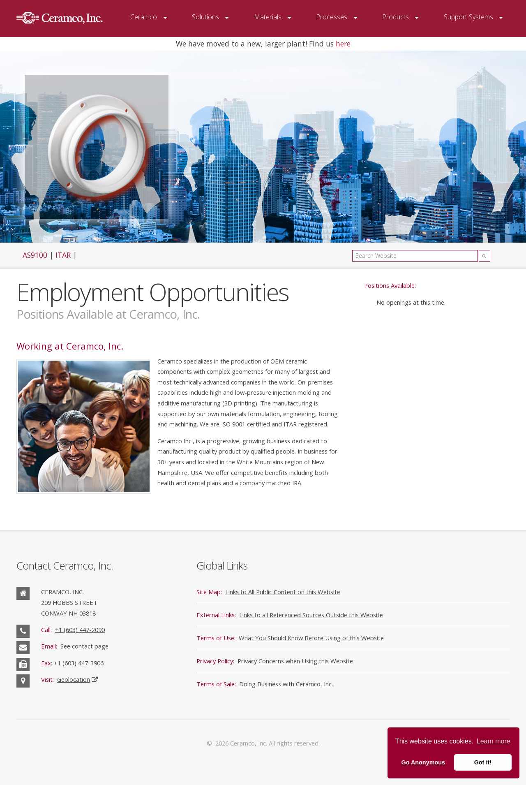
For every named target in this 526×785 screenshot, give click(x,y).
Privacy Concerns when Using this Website (295, 661)
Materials (267, 16)
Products (395, 16)
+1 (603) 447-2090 (80, 629)
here (343, 44)
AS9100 (35, 255)
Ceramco (143, 16)
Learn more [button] (493, 741)
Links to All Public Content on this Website (282, 592)
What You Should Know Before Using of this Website (311, 638)
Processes (331, 16)
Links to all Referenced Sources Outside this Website (311, 615)
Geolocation (73, 679)
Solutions (205, 16)
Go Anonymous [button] (423, 762)
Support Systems (468, 16)
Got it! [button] (482, 762)
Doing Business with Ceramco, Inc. (286, 684)
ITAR (63, 255)
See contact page (84, 646)
